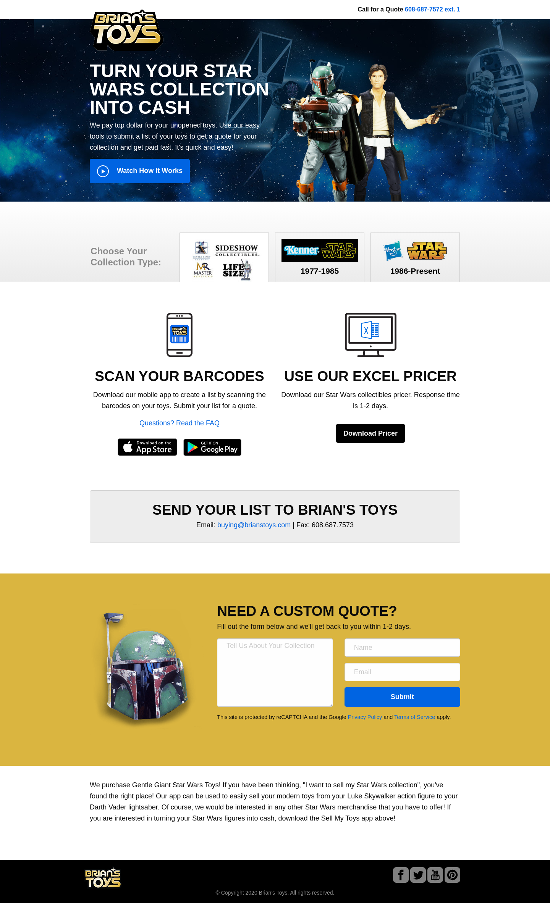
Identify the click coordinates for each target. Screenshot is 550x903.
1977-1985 (319, 257)
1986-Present (415, 257)
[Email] (402, 672)
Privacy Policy (365, 717)
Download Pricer (370, 433)
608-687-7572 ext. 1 (432, 9)
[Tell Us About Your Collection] (275, 672)
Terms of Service (414, 717)
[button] (179, 334)
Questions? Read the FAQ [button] (179, 423)
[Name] (402, 647)
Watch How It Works (140, 171)
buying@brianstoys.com (254, 525)
